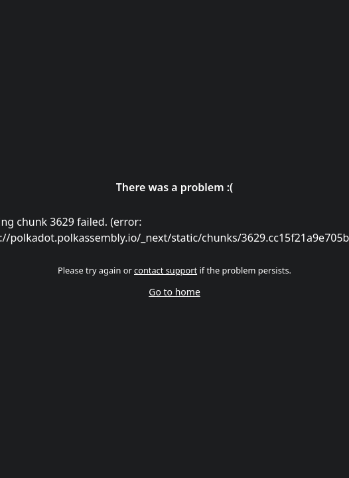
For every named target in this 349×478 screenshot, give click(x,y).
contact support (165, 270)
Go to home (174, 291)
